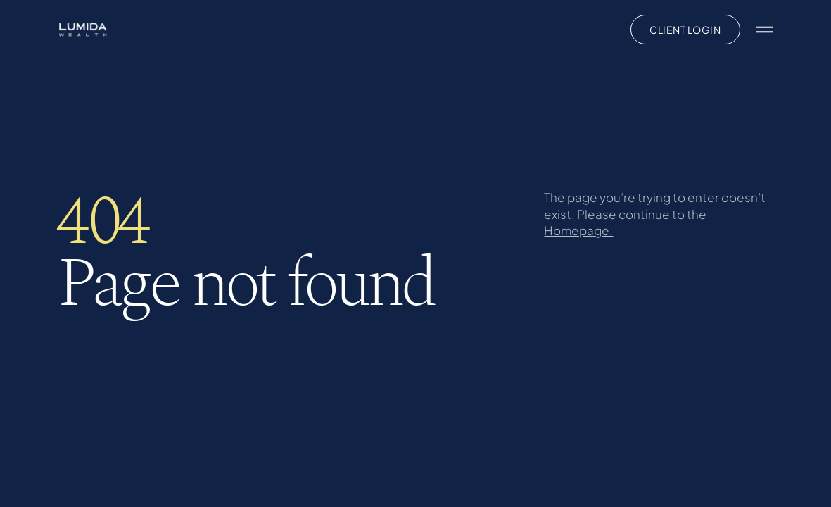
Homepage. (578, 230)
